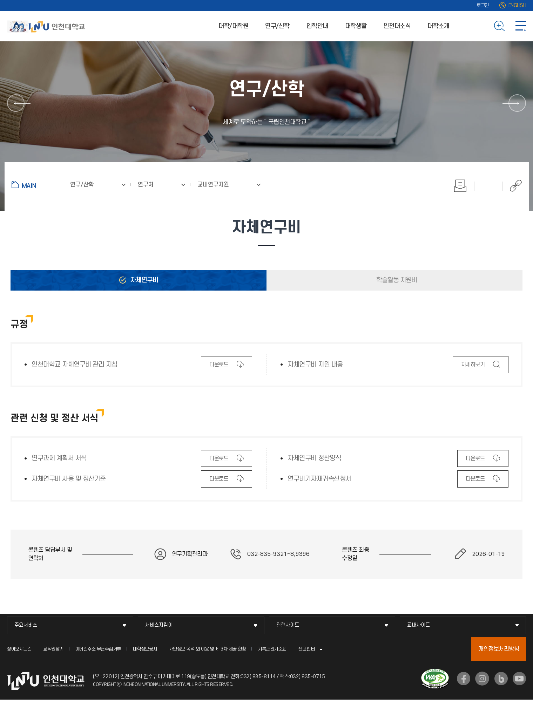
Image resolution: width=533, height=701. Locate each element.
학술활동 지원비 (396, 280)
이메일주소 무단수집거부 (98, 649)
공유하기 (512, 185)
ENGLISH (517, 5)
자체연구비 (143, 280)
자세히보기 (473, 366)
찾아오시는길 (19, 649)
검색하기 (499, 26)
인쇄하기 (460, 185)
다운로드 (218, 366)
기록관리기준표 (272, 649)
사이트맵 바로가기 (520, 26)
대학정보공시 (145, 649)
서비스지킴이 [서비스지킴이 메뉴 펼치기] (159, 625)
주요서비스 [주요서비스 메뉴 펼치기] (25, 625)
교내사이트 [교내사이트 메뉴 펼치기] (418, 625)
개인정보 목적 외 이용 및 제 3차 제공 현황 (207, 649)
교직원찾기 (53, 649)
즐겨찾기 (488, 185)
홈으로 (37, 184)
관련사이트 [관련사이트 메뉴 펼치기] (287, 625)
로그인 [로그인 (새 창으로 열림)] (483, 5)
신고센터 (306, 649)
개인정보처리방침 (498, 649)
